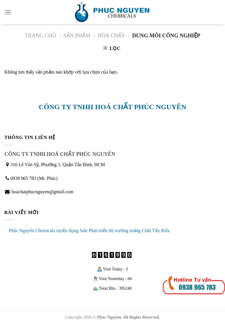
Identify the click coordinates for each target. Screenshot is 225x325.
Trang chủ (40, 36)
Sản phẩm (76, 36)
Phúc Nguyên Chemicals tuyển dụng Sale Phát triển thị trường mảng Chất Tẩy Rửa (89, 230)
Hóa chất (111, 36)
